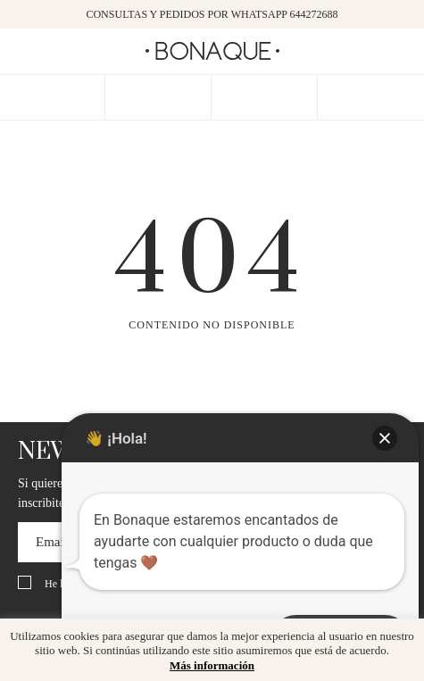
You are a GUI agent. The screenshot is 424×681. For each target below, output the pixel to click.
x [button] (397, 638)
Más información (212, 665)
